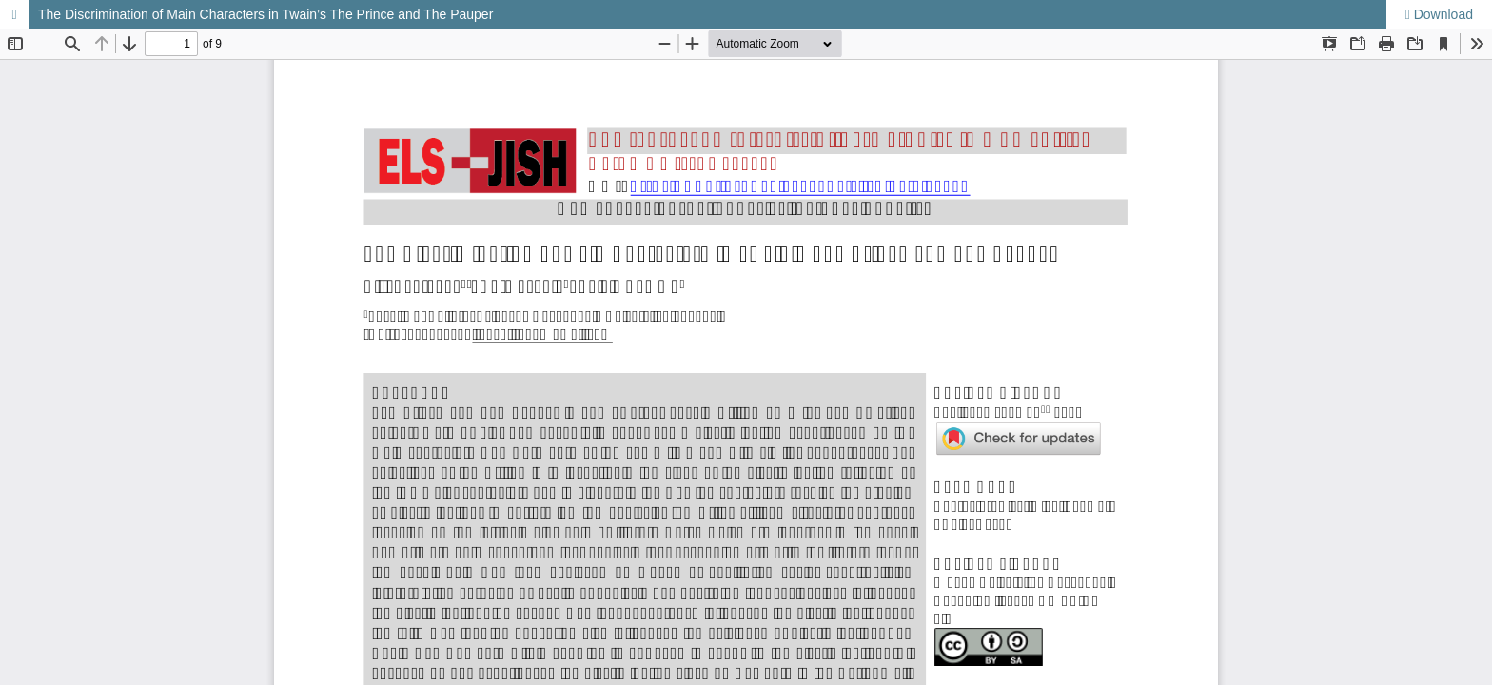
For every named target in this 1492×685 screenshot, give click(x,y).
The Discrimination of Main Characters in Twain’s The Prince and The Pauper (265, 14)
